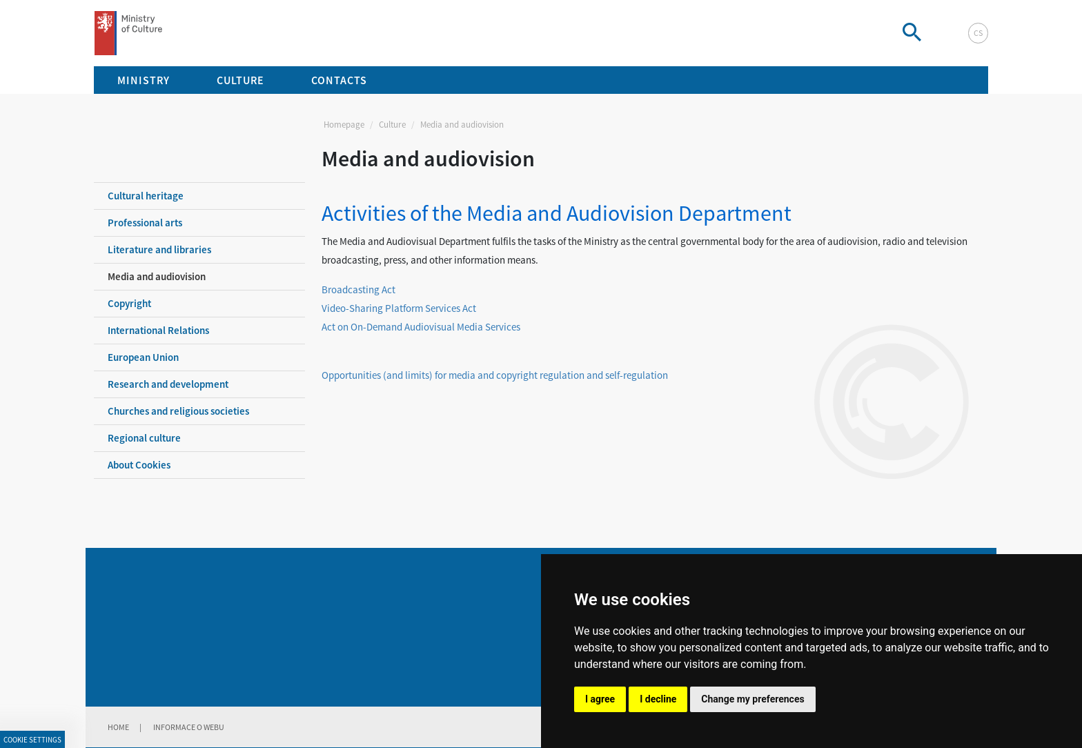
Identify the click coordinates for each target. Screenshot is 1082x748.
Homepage (344, 124)
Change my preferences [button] (752, 699)
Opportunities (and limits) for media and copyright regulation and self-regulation (495, 375)
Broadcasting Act (358, 289)
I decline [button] (658, 699)
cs (978, 33)
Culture (392, 124)
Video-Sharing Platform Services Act (399, 308)
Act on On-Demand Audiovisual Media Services (421, 326)
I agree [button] (600, 699)
